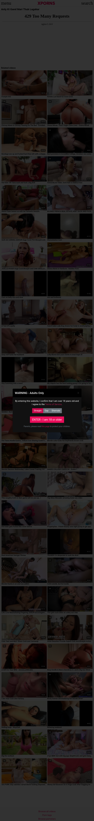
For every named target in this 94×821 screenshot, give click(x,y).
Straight (37, 410)
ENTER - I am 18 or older (47, 419)
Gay (46, 410)
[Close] (78, 392)
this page (45, 426)
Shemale (56, 410)
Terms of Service (53, 404)
